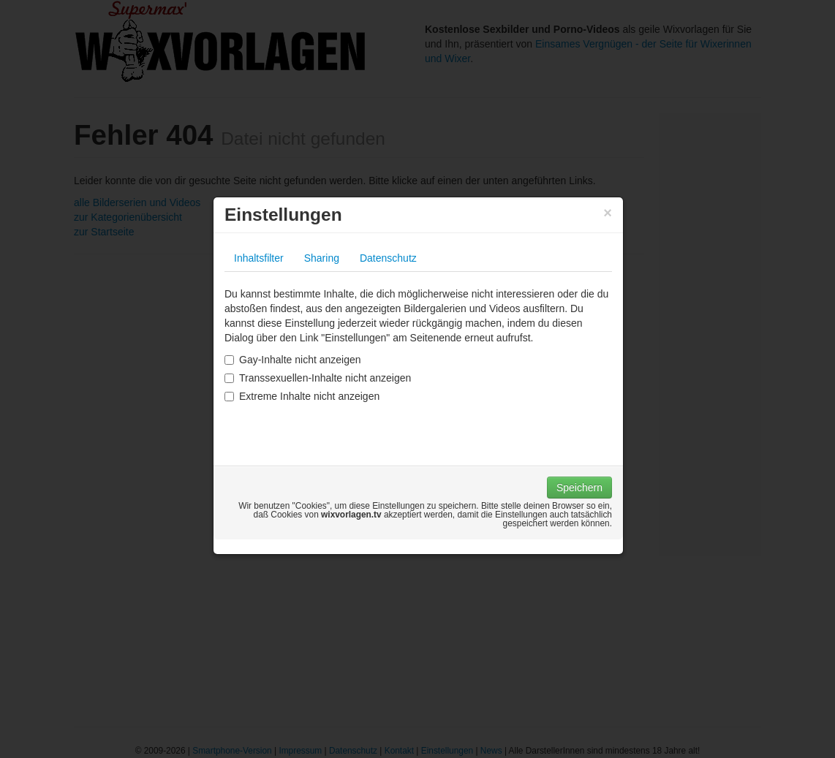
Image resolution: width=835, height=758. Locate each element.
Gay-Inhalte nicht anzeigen (292, 359)
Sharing (321, 258)
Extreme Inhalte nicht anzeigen (301, 396)
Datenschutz (388, 258)
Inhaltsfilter (259, 258)
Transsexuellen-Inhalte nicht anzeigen (317, 378)
